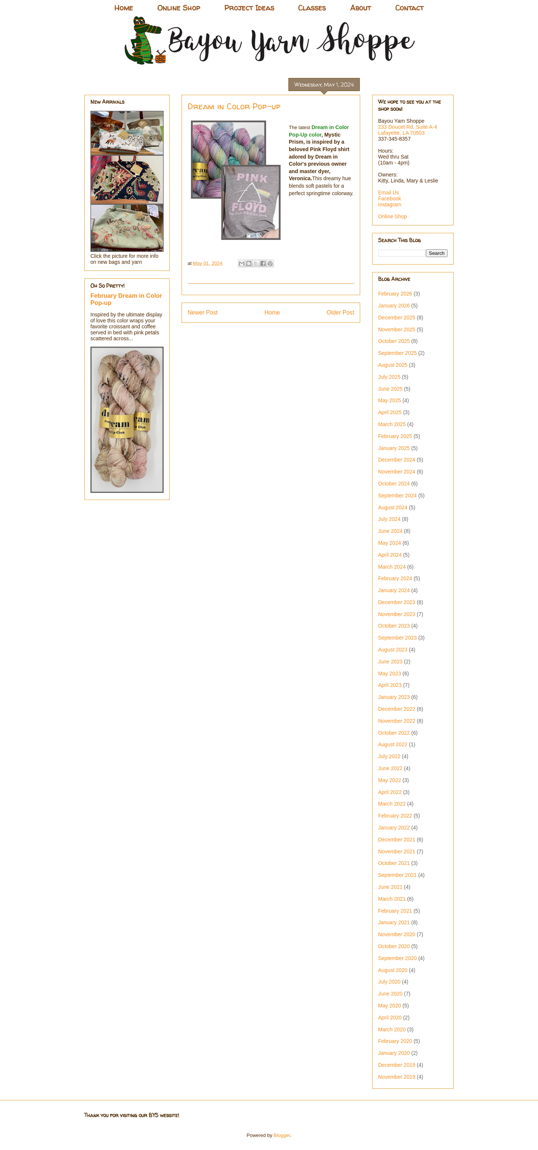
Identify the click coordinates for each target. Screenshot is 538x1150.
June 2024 (390, 531)
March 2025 (392, 424)
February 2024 (395, 578)
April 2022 (390, 792)
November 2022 (396, 721)
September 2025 (397, 353)
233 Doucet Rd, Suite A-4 (407, 127)
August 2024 (393, 507)
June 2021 (390, 887)
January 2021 (394, 922)
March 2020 (392, 1029)
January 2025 (394, 448)
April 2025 (390, 412)
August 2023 (393, 650)
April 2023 (390, 685)
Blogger (281, 1135)
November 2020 (396, 934)
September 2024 (397, 496)
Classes (312, 8)
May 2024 (389, 543)
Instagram (389, 204)
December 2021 (396, 840)
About (360, 8)
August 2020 (393, 970)
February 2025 (395, 436)
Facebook (389, 198)
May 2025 (389, 400)
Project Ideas (249, 8)
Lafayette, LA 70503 (401, 133)
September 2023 (397, 638)
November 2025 (396, 329)
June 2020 (390, 994)
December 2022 (396, 709)
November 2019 (396, 1077)
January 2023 (394, 697)
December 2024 (396, 460)
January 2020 (394, 1053)
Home (123, 8)
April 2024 (390, 555)
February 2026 (395, 294)
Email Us (388, 193)
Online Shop (178, 8)
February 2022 (395, 816)
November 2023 (396, 614)
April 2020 (390, 1018)
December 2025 (396, 318)
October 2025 (394, 341)
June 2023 (390, 662)
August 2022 (393, 744)
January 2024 (394, 590)
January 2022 (394, 828)
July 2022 (389, 756)
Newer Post (203, 312)
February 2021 (395, 911)
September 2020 (397, 958)
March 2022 (392, 804)
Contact (409, 8)
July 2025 (389, 377)
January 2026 (394, 306)
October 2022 (394, 733)
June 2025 (390, 389)
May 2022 (389, 780)
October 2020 (394, 946)
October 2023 (394, 626)
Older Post (340, 312)
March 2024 (392, 567)
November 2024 (396, 472)
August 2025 (393, 365)
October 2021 (394, 863)
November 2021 (396, 851)
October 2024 (394, 484)
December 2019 (396, 1065)
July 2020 (389, 982)
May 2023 (389, 673)
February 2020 (395, 1041)
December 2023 (396, 602)
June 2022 (390, 768)
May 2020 (389, 1006)
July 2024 (389, 519)
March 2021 (392, 899)
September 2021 (397, 875)
